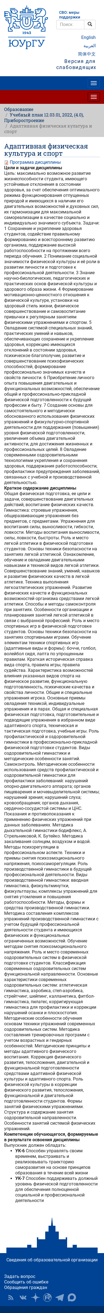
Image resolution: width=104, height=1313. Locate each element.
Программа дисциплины (35, 162)
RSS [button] (10, 1297)
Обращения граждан (25, 1287)
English (88, 37)
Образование (18, 109)
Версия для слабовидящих (76, 64)
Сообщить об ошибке (26, 1282)
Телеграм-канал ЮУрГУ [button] (59, 1297)
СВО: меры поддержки (69, 15)
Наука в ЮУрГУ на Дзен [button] (35, 1297)
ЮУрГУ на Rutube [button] (47, 1297)
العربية (89, 45)
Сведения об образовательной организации (52, 1259)
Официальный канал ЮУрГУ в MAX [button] (71, 1297)
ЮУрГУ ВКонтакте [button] (23, 1297)
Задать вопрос (19, 1276)
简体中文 (87, 54)
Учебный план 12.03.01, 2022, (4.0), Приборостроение (44, 117)
